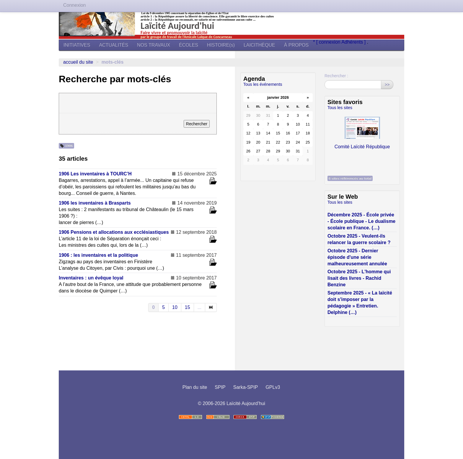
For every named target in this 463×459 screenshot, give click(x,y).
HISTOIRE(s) (221, 44)
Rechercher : (336, 75)
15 (187, 307)
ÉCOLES (188, 44)
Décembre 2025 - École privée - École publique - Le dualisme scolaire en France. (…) (361, 221)
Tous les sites (339, 107)
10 (174, 307)
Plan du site (194, 387)
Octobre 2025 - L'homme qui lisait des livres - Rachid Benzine (359, 278)
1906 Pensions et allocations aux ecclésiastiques (114, 232)
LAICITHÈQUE (259, 44)
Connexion (74, 5)
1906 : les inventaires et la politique (98, 255)
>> (387, 84)
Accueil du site (78, 62)
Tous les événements (262, 84)
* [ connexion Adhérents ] (340, 42)
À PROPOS (296, 44)
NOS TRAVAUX (153, 44)
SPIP (220, 387)
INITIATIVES (76, 44)
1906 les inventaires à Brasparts (95, 202)
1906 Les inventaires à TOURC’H (95, 173)
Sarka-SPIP (245, 387)
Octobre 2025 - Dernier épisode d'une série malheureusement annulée (357, 257)
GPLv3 (272, 387)
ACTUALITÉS (113, 44)
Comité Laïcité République (362, 131)
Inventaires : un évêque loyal (91, 277)
